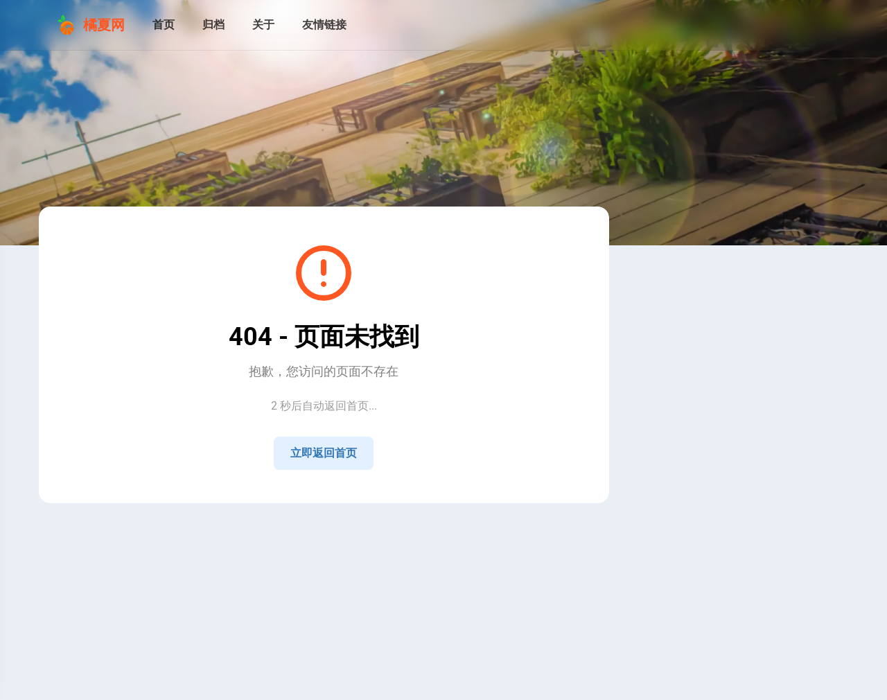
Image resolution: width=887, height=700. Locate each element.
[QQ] (717, 485)
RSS (301, 521)
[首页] (163, 25)
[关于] (263, 25)
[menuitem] (830, 25)
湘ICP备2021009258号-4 (333, 535)
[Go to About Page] (717, 303)
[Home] (684, 485)
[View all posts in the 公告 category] (717, 570)
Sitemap (336, 521)
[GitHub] (750, 485)
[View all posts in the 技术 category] (717, 598)
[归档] (213, 25)
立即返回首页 (323, 453)
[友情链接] (324, 25)
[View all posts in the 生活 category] (717, 626)
